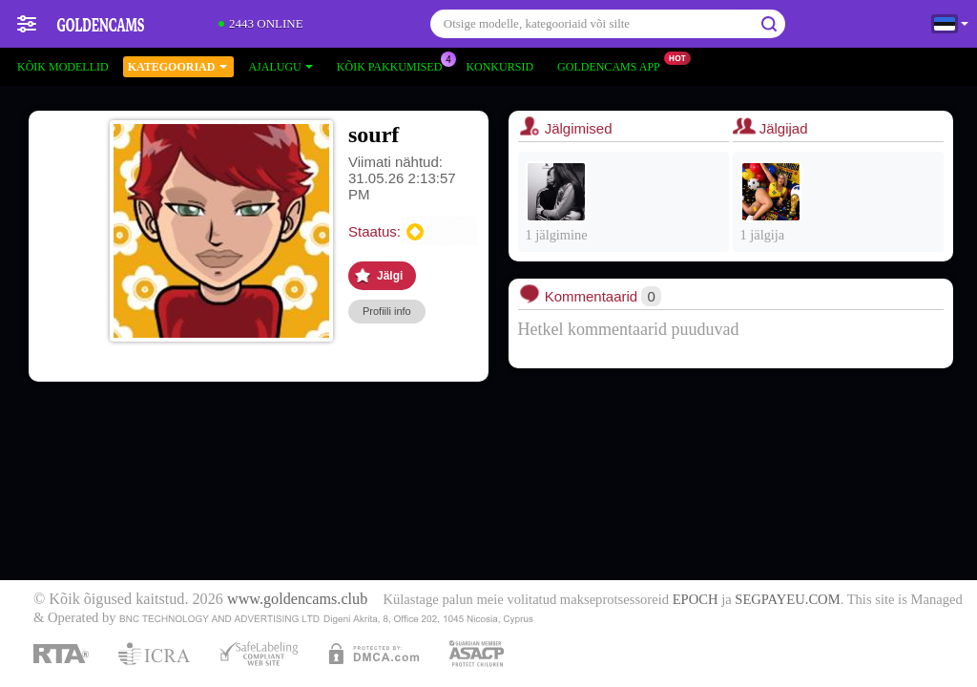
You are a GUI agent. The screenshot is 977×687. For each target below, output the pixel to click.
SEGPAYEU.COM (787, 599)
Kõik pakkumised (394, 64)
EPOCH (695, 599)
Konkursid (499, 66)
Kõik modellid (63, 66)
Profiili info (387, 311)
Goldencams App (613, 64)
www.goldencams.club (297, 599)
